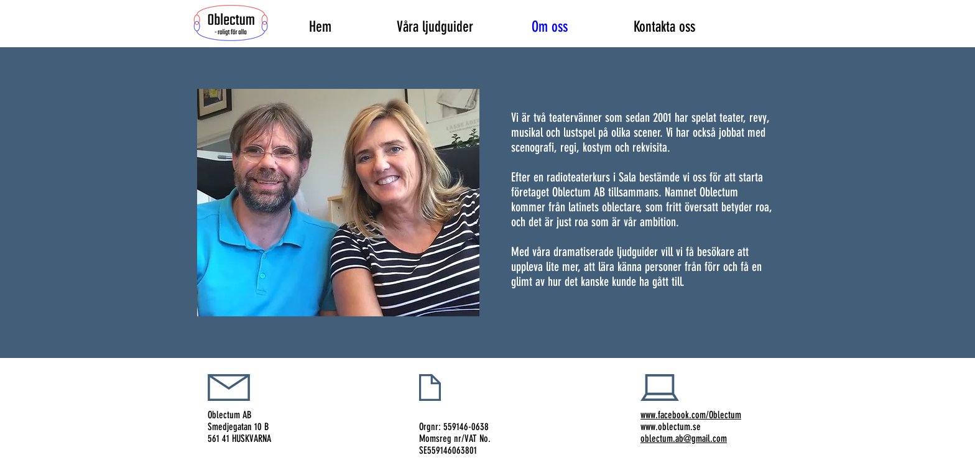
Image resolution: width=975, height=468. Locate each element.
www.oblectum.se (670, 427)
